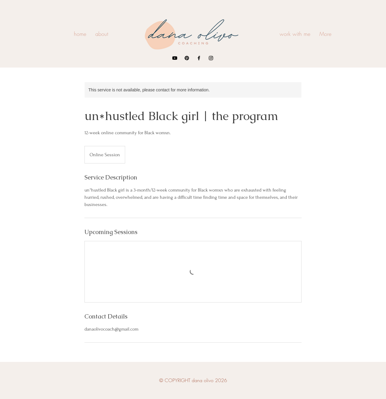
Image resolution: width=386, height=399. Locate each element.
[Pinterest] (187, 58)
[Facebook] (199, 58)
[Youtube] (175, 58)
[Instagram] (211, 58)
